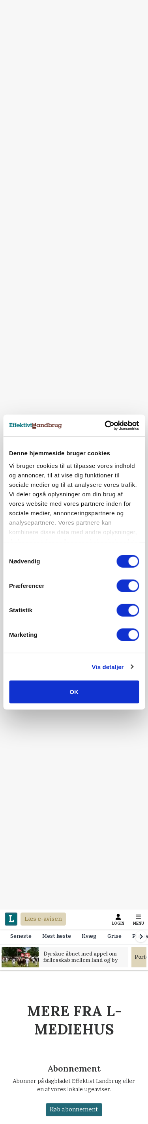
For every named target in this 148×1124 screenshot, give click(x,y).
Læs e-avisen (43, 918)
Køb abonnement (74, 1109)
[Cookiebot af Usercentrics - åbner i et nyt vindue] (105, 425)
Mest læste (56, 936)
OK (74, 691)
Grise (114, 936)
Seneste (21, 936)
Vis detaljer (108, 666)
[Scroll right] (140, 936)
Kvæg (89, 936)
